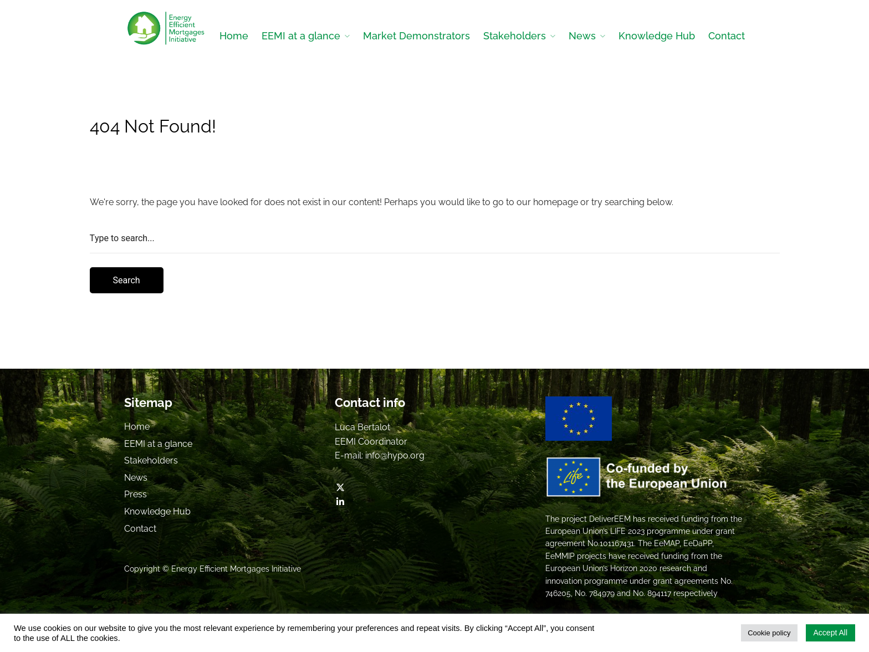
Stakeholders (514, 36)
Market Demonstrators (416, 36)
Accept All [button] (830, 632)
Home (233, 36)
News (582, 36)
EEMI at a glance (301, 36)
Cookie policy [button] (769, 633)
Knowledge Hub (656, 36)
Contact (726, 36)
